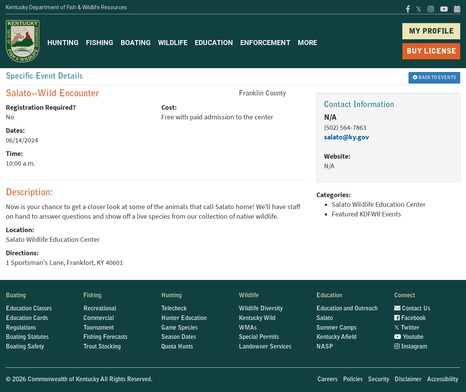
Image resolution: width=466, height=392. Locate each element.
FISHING (99, 43)
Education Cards (27, 318)
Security (378, 380)
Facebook (410, 318)
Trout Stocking (102, 347)
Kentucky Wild (257, 318)
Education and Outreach (347, 309)
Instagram (410, 347)
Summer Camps (336, 328)
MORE (307, 43)
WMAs (248, 328)
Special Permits (259, 337)
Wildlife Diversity (261, 309)
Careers (327, 380)
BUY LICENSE (431, 51)
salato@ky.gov (346, 137)
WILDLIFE (172, 43)
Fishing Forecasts (105, 337)
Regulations (21, 328)
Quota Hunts (177, 347)
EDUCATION (214, 43)
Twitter (406, 328)
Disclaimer (408, 380)
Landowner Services (265, 347)
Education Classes (29, 309)
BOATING (136, 43)
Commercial (98, 318)
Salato (324, 318)
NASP (324, 347)
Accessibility (442, 380)
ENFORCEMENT (265, 43)
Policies (353, 380)
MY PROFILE (431, 31)
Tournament (98, 328)
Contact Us (412, 309)
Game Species (179, 328)
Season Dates (178, 337)
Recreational (99, 309)
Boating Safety (25, 347)
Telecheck (174, 309)
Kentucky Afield (336, 337)
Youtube (409, 337)
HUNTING (63, 43)
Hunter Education (184, 318)
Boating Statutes (27, 337)
